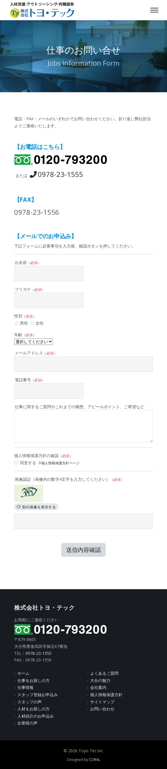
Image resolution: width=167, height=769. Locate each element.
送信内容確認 (83, 550)
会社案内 (98, 687)
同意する (28, 462)
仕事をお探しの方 (33, 680)
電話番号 (30, 379)
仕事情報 (25, 687)
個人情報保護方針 (106, 694)
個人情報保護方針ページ (58, 463)
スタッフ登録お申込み (37, 694)
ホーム (23, 673)
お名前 (28, 262)
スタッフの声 (29, 702)
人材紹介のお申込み (35, 716)
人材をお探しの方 (33, 708)
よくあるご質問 (104, 673)
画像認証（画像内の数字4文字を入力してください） (69, 479)
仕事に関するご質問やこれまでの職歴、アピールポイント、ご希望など (79, 406)
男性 (21, 323)
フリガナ (30, 289)
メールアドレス (36, 353)
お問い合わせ (102, 708)
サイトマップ (102, 702)
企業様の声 (27, 723)
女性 (37, 323)
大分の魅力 (100, 680)
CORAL (94, 759)
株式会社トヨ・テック (44, 608)
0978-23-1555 (56, 174)
